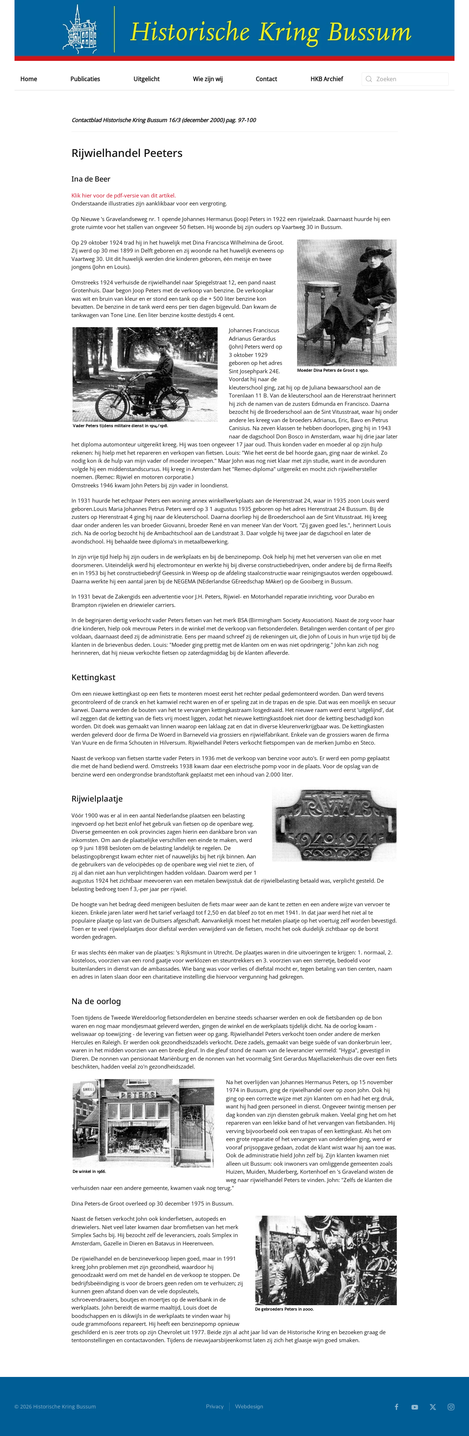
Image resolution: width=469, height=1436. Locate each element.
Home (28, 79)
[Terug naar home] (234, 30)
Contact (266, 79)
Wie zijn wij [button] (208, 79)
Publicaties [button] (85, 79)
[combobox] (405, 79)
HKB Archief (326, 79)
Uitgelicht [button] (146, 79)
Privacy (215, 1408)
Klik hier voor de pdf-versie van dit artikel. (123, 195)
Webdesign (249, 1408)
